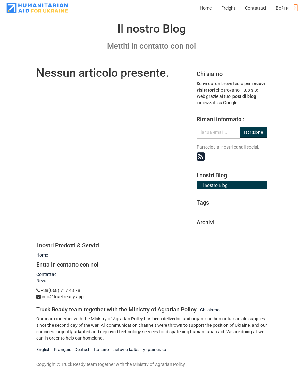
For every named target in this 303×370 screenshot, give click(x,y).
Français (62, 349)
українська (154, 349)
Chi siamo (210, 309)
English (43, 349)
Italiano (101, 349)
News (41, 280)
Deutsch (82, 349)
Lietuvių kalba (126, 349)
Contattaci (46, 274)
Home (42, 255)
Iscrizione (253, 132)
